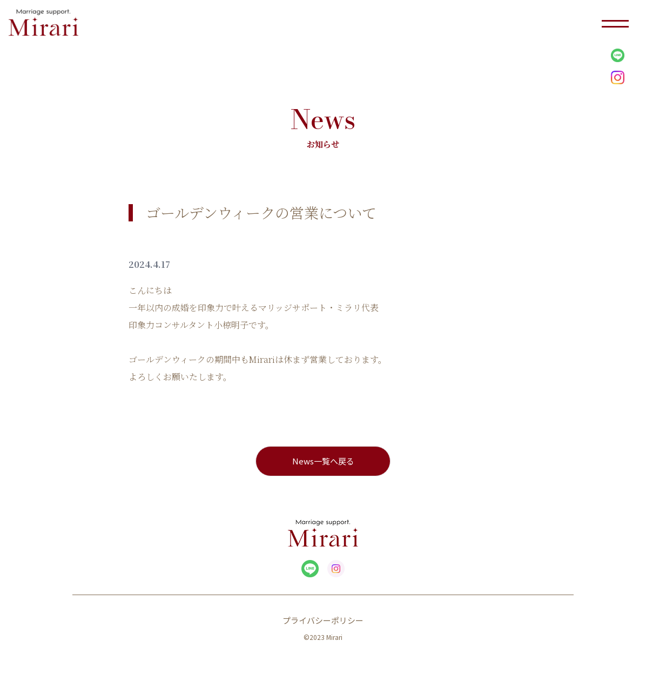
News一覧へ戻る (323, 461)
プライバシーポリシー (323, 620)
